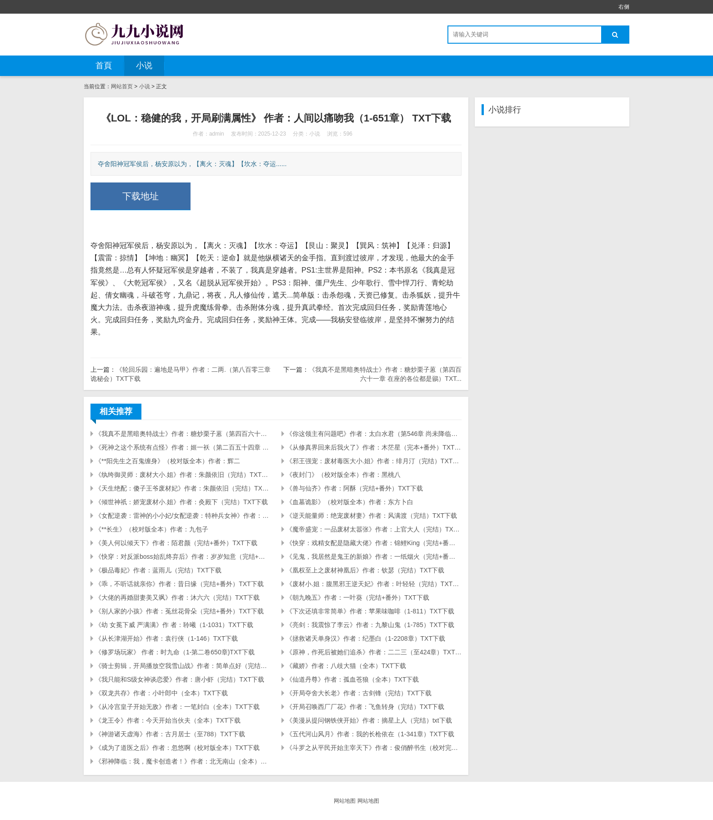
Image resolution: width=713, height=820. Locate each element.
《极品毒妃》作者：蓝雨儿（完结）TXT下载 (158, 570)
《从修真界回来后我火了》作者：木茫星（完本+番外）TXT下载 (374, 447)
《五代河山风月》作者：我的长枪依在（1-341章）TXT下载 (370, 734)
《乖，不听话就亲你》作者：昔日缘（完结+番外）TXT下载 (179, 583)
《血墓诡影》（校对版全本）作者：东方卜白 (349, 502)
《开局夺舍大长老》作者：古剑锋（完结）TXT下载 (359, 693)
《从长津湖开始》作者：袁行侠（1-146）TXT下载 (166, 638)
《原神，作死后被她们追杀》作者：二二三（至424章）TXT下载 (374, 652)
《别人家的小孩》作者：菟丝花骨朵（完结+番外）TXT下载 (179, 611)
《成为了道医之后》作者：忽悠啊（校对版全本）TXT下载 (177, 747)
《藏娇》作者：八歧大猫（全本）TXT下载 (346, 665)
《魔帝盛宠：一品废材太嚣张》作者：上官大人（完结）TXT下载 (374, 529)
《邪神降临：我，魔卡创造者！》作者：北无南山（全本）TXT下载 (183, 761)
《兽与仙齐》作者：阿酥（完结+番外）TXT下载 (354, 488)
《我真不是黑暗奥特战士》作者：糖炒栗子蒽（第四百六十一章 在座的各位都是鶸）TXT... (183, 433)
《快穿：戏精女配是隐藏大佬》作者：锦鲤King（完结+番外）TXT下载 (374, 543)
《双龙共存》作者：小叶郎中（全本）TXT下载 (161, 693)
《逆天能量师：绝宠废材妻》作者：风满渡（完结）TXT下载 (371, 515)
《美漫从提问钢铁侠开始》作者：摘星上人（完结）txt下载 (369, 720)
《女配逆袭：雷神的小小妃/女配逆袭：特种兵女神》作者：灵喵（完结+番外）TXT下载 (183, 515)
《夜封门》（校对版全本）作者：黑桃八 (343, 474)
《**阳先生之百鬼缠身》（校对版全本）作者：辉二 (167, 461)
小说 (144, 65)
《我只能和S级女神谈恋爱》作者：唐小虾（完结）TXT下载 (179, 679)
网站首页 (122, 86)
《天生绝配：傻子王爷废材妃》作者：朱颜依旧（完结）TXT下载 (183, 488)
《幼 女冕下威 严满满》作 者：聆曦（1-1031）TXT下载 (174, 624)
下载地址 (140, 196)
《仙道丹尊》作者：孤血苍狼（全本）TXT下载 (352, 679)
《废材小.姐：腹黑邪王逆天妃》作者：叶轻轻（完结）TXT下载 (374, 583)
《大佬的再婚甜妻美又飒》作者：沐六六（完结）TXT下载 (177, 597)
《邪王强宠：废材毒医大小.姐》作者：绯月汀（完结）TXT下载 (374, 461)
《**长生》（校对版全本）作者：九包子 (151, 529)
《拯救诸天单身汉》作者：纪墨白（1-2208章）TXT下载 (365, 638)
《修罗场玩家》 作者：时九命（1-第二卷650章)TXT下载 (175, 652)
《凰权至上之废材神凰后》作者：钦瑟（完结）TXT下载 (365, 570)
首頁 (103, 65)
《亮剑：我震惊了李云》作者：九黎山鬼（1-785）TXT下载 (370, 624)
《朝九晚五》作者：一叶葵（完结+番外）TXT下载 (357, 597)
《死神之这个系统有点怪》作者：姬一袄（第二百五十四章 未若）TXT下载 (183, 447)
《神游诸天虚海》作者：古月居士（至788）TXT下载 (170, 734)
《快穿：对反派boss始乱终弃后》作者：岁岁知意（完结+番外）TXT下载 (183, 556)
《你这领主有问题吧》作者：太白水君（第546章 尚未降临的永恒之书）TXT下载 (374, 433)
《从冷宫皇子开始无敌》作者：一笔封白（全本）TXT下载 (177, 706)
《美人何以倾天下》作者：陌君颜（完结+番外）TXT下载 (176, 543)
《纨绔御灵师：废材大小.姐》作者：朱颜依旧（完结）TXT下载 (183, 474)
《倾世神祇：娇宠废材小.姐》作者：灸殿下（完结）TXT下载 (181, 502)
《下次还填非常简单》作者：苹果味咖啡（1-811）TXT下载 (370, 611)
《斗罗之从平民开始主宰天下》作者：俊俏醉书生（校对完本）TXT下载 (374, 747)
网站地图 (345, 801)
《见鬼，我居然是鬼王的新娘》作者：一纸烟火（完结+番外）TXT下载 (374, 556)
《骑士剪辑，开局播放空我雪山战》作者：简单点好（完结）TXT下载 (183, 665)
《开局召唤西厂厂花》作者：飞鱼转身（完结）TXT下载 (365, 706)
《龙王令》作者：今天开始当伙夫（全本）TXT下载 (168, 720)
